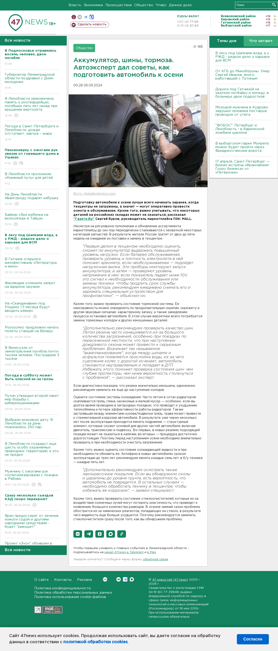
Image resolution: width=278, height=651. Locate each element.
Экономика (93, 5)
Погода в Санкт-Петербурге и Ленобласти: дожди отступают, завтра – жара (32, 133)
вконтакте (80, 17)
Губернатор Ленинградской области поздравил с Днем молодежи (32, 81)
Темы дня (226, 41)
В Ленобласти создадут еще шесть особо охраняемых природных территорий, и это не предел (32, 452)
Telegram (125, 579)
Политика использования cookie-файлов (70, 596)
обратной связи (155, 559)
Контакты (63, 579)
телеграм (85, 17)
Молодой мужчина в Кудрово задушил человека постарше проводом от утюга (241, 111)
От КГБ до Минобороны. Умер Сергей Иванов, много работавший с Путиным (242, 75)
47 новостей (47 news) (170, 580)
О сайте (41, 579)
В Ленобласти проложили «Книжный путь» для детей (32, 179)
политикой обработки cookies (95, 642)
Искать (274, 4)
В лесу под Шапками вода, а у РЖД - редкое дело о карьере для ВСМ (242, 57)
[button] (77, 534)
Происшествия (118, 5)
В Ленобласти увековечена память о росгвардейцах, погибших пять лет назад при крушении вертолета (32, 107)
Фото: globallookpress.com (94, 193)
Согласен (252, 639)
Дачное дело (180, 5)
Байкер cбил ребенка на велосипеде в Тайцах (32, 219)
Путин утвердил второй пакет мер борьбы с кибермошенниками (32, 402)
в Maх (151, 552)
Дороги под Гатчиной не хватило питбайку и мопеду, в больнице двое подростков (242, 93)
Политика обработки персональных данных (73, 592)
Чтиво (161, 5)
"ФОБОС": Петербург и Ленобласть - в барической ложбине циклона (239, 129)
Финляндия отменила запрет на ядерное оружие (32, 288)
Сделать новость (92, 24)
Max (132, 579)
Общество (143, 5)
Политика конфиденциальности (62, 588)
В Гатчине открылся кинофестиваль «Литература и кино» (32, 266)
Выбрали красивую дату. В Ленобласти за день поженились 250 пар (32, 426)
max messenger (91, 17)
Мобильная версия (74, 17)
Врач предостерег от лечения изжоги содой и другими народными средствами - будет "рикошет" (32, 524)
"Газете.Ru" (83, 219)
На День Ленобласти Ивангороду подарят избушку (32, 199)
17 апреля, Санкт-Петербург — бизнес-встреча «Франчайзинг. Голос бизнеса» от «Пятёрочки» (242, 167)
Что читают (261, 41)
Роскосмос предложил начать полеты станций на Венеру (32, 332)
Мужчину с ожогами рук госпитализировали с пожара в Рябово (32, 478)
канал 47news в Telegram (124, 552)
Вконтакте (105, 579)
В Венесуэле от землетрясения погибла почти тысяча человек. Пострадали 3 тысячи (32, 356)
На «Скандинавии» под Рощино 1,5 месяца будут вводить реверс (32, 310)
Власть (75, 5)
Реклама (84, 579)
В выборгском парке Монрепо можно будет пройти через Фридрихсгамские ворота (242, 147)
